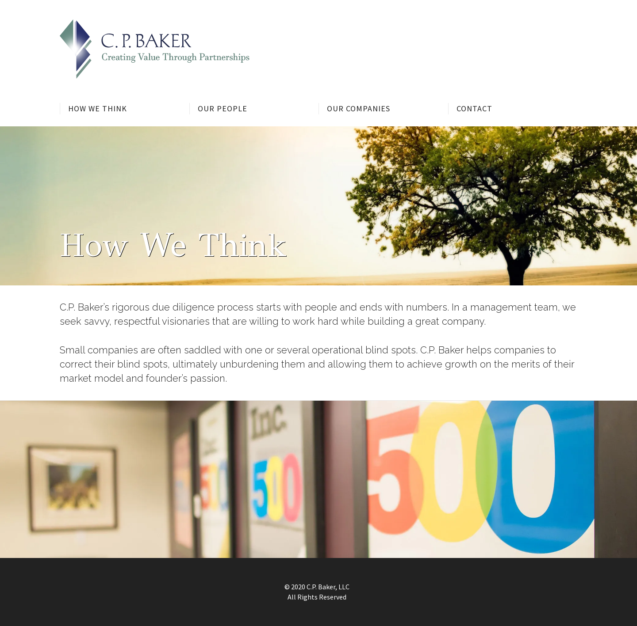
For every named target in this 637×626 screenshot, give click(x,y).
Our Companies (358, 108)
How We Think (97, 108)
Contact (474, 108)
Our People (222, 108)
